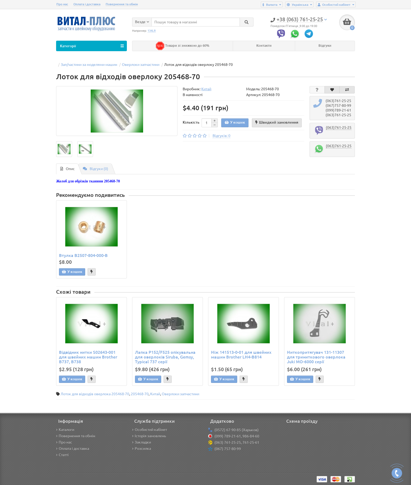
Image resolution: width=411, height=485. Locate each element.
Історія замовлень (149, 436)
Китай (155, 394)
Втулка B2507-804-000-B (83, 255)
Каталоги (65, 430)
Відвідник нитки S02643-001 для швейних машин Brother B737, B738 (88, 357)
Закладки (141, 442)
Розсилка (141, 448)
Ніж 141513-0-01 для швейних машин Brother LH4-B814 (241, 354)
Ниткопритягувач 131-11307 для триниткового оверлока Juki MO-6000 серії (316, 357)
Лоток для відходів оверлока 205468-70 (95, 394)
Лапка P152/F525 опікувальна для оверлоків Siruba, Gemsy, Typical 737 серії (165, 357)
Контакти (264, 46)
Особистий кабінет (149, 430)
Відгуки (324, 46)
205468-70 (140, 394)
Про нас (62, 4)
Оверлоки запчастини (180, 394)
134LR (152, 30)
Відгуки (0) (95, 169)
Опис (67, 169)
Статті (62, 455)
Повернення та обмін (122, 4)
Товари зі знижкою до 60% (182, 46)
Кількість (191, 122)
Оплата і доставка (86, 4)
